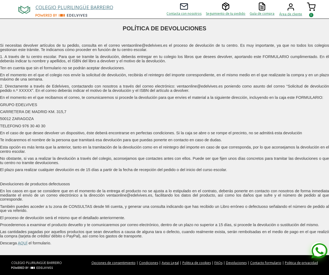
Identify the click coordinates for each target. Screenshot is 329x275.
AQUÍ (22, 243)
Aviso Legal (170, 262)
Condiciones (148, 262)
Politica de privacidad (301, 262)
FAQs (218, 262)
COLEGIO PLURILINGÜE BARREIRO (74, 7)
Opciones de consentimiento (113, 262)
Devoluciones (236, 262)
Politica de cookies (196, 262)
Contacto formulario (265, 262)
